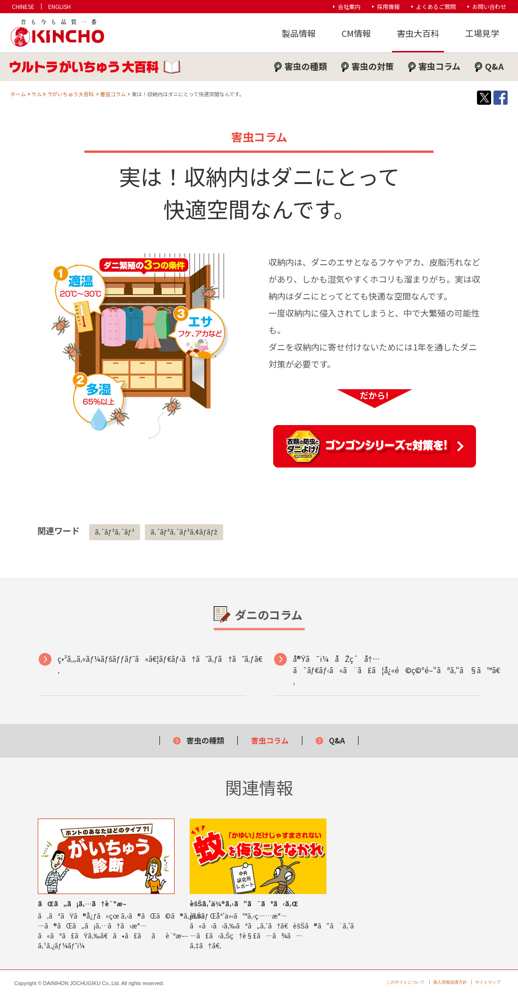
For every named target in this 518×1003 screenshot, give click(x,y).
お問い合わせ (489, 6)
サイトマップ (488, 982)
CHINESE (23, 6)
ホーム (18, 94)
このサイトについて (405, 982)
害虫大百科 (418, 33)
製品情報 (299, 33)
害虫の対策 (372, 66)
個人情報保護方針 (450, 982)
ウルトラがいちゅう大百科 (63, 94)
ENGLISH (59, 6)
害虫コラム (439, 66)
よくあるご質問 (436, 6)
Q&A (494, 66)
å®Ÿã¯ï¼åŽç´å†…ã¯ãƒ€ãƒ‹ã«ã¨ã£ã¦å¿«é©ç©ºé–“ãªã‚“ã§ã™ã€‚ (387, 670)
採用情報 (388, 6)
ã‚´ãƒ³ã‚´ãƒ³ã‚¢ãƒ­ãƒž (183, 531)
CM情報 (356, 33)
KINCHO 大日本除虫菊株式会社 (56, 33)
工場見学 (482, 33)
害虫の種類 (305, 66)
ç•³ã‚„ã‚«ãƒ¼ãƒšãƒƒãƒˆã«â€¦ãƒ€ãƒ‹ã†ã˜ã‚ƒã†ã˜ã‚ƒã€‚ (151, 664)
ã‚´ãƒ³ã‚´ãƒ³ (114, 531)
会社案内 (349, 6)
